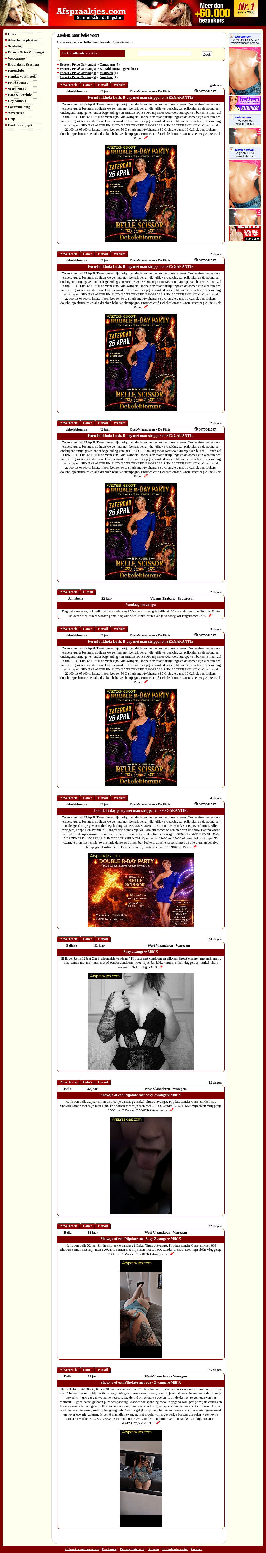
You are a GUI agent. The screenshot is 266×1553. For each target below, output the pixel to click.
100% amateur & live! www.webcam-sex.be (245, 41)
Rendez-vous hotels (20, 76)
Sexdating (13, 46)
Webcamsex (16, 58)
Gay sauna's (15, 101)
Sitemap (153, 1549)
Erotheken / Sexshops (22, 64)
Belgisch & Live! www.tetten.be (245, 154)
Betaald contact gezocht (117, 69)
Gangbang (107, 64)
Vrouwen (106, 73)
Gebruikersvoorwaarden (82, 1549)
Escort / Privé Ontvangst (78, 64)
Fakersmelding (17, 107)
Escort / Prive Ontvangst (24, 52)
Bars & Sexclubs (18, 95)
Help (10, 119)
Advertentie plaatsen (21, 40)
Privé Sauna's (16, 83)
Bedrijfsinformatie (175, 1549)
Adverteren (15, 113)
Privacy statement (132, 1549)
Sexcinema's (15, 89)
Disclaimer (109, 1549)
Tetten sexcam (242, 149)
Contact (196, 1549)
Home (11, 34)
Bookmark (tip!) (18, 125)
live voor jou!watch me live (245, 122)
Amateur (106, 77)
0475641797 (207, 91)
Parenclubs (14, 70)
